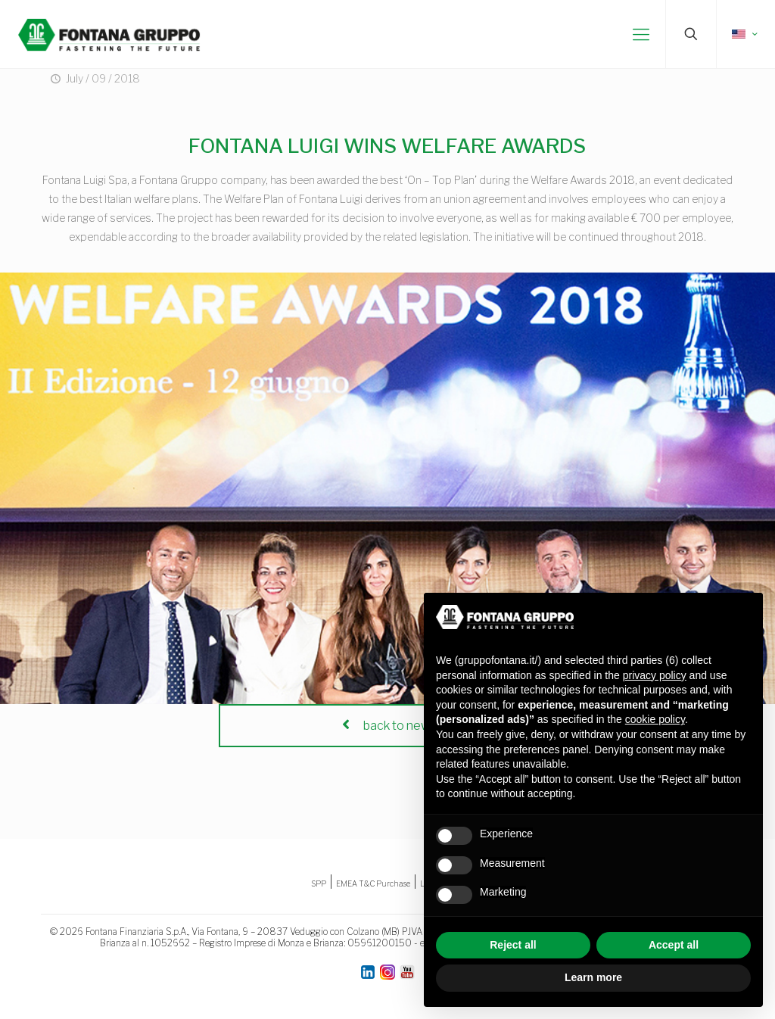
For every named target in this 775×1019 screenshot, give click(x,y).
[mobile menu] (641, 34)
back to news (387, 725)
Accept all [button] (674, 945)
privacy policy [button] (654, 675)
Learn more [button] (593, 977)
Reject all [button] (513, 945)
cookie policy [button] (655, 719)
